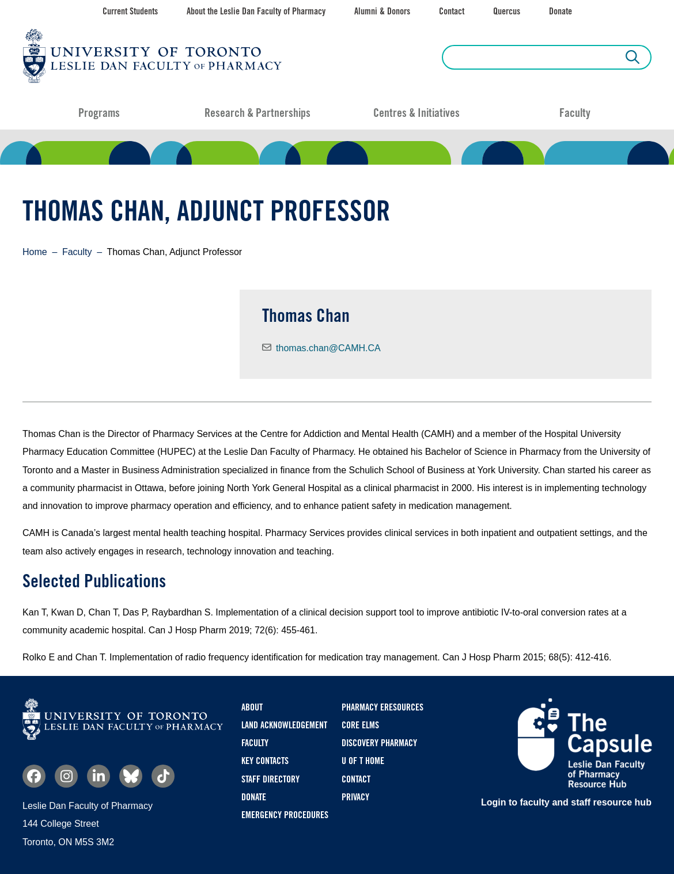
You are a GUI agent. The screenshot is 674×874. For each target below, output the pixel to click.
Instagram (66, 776)
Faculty (574, 113)
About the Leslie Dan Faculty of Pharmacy (256, 11)
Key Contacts (265, 760)
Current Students (130, 11)
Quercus (506, 11)
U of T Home (363, 760)
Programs (99, 113)
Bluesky (130, 776)
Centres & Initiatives (416, 113)
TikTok (163, 776)
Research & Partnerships (258, 113)
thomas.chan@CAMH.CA (328, 348)
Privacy (355, 797)
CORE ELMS (360, 725)
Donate (560, 11)
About (252, 707)
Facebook (34, 776)
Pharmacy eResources (382, 707)
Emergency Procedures (284, 815)
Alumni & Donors (382, 11)
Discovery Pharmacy (379, 743)
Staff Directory (270, 779)
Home (34, 252)
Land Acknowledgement (284, 725)
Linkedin (98, 776)
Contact (451, 11)
